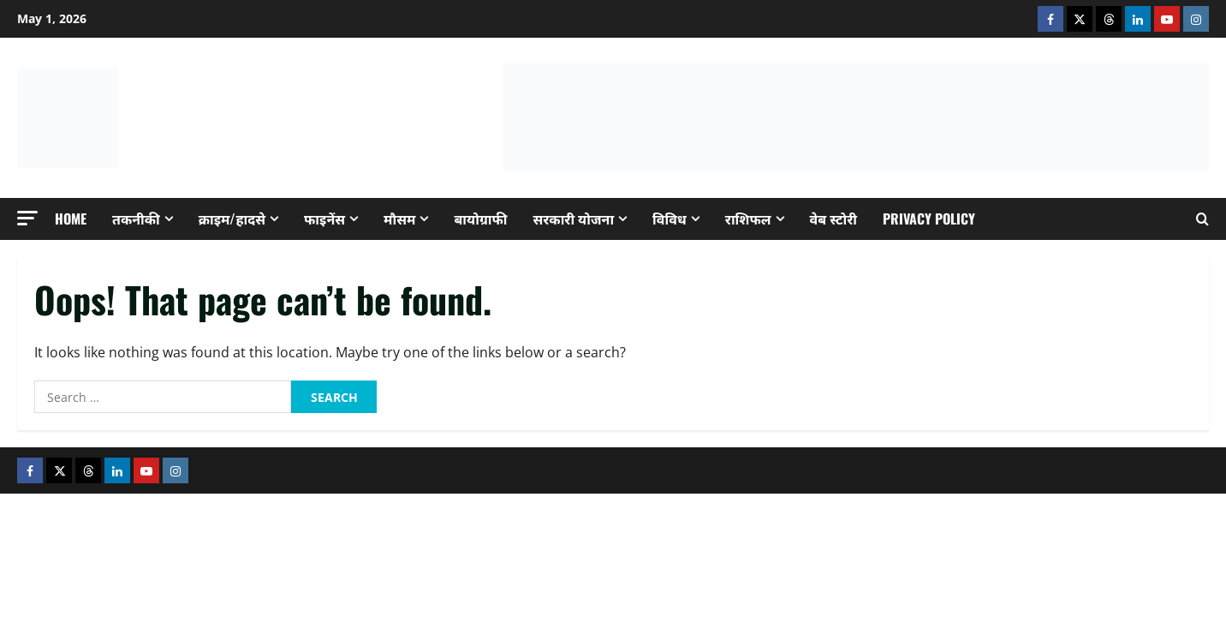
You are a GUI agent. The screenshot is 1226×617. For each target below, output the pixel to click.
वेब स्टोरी (833, 218)
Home (70, 218)
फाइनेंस (324, 218)
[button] (27, 218)
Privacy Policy (929, 218)
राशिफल (748, 218)
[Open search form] (1202, 219)
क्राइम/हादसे (232, 218)
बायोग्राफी (480, 218)
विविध (669, 218)
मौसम (399, 218)
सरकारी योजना (574, 218)
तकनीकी (136, 218)
